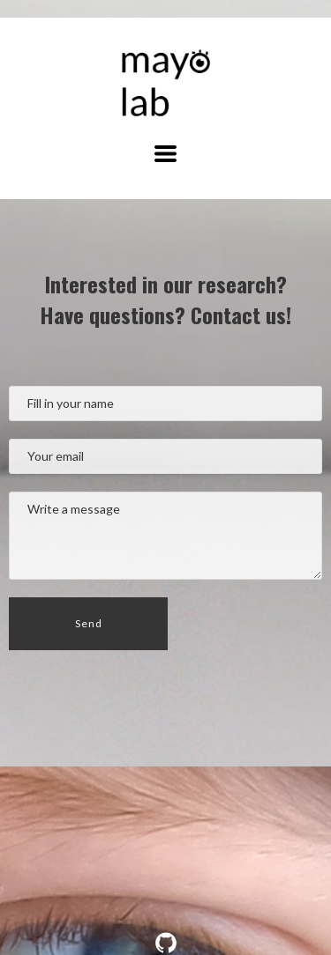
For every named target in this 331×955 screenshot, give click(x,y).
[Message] (165, 536)
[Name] (165, 403)
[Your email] (165, 456)
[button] (165, 154)
